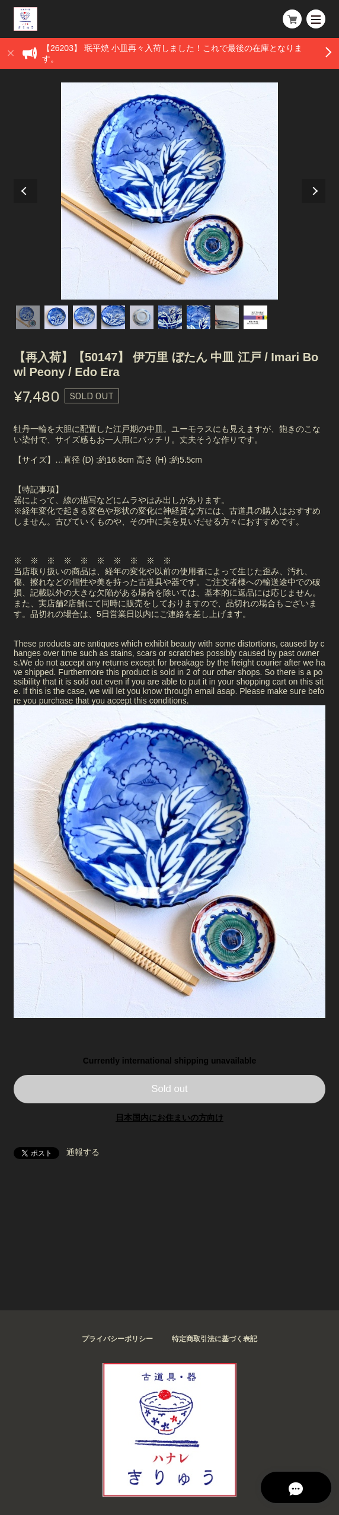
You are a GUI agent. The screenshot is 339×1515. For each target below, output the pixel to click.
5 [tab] (141, 317)
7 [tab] (198, 317)
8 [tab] (227, 317)
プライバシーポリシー (117, 1339)
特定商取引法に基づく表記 (214, 1339)
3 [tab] (85, 317)
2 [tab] (56, 317)
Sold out (169, 1088)
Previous (25, 191)
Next (313, 191)
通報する (83, 1152)
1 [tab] (28, 317)
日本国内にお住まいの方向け (169, 1117)
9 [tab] (255, 317)
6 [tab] (170, 317)
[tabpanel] (170, 191)
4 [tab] (113, 317)
